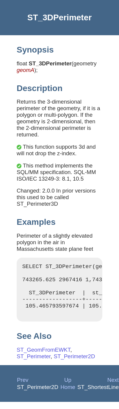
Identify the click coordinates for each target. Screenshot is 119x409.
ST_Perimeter (34, 363)
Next (113, 387)
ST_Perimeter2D (74, 363)
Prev (22, 387)
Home (67, 394)
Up (67, 387)
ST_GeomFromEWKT (43, 357)
